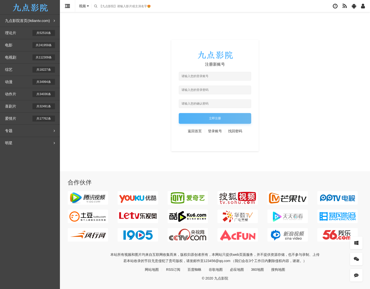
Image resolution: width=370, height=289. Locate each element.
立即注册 (215, 118)
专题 (30, 131)
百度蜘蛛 (194, 270)
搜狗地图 (278, 270)
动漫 (30, 82)
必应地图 (237, 270)
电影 (30, 45)
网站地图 (152, 270)
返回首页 (195, 131)
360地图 (257, 270)
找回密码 (235, 131)
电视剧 (30, 57)
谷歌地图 (216, 270)
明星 (30, 143)
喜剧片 (30, 106)
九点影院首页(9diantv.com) (30, 21)
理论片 (30, 33)
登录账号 (215, 131)
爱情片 (30, 119)
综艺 (30, 70)
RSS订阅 (173, 270)
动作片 (30, 94)
